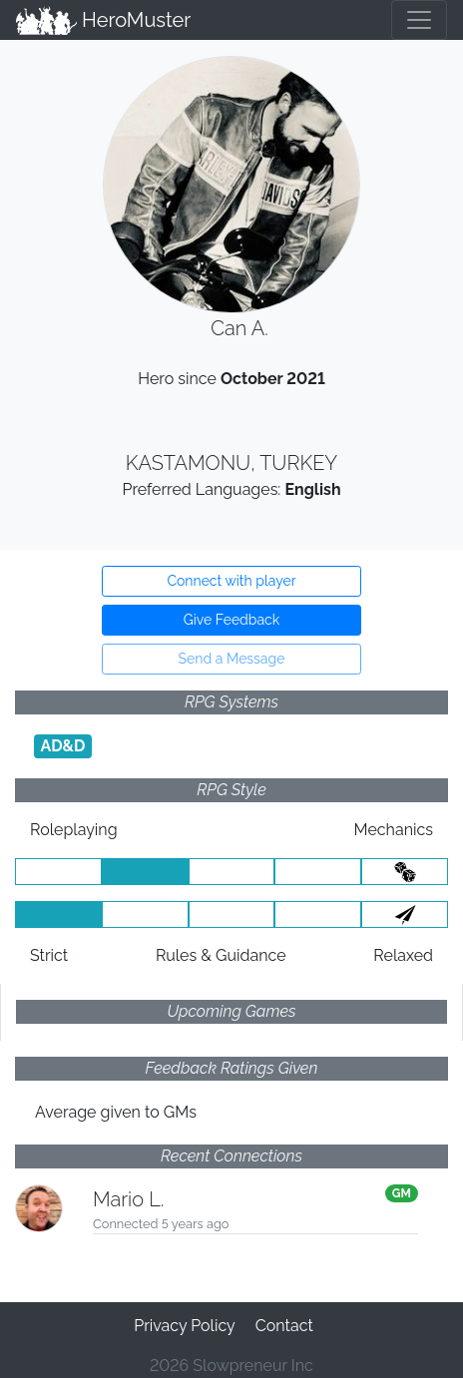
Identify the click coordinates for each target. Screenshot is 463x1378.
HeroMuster (103, 20)
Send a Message (232, 659)
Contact (284, 1325)
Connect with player (231, 581)
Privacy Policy (184, 1325)
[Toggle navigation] (419, 20)
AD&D (62, 745)
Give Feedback (231, 620)
